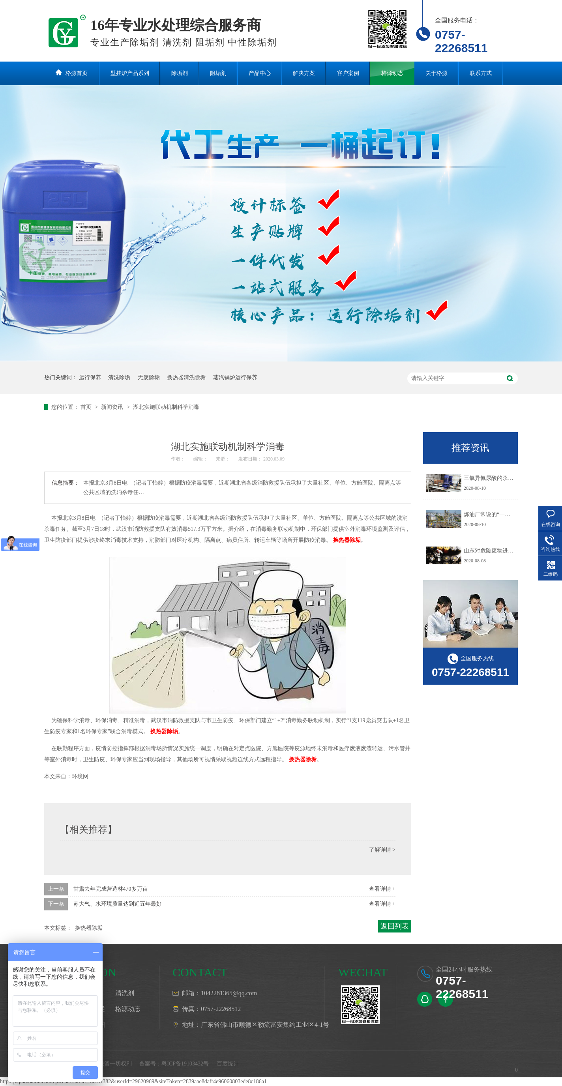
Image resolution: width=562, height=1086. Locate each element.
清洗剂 (124, 993)
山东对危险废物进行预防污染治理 (505, 551)
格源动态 (392, 73)
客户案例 (348, 73)
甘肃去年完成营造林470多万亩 (110, 889)
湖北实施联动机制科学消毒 (166, 407)
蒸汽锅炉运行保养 (235, 377)
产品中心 (260, 73)
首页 (87, 407)
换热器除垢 (347, 540)
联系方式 (481, 73)
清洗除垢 (119, 377)
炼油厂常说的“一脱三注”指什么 (502, 514)
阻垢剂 (218, 73)
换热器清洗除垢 (186, 377)
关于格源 (436, 73)
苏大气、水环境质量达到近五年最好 (117, 904)
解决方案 (304, 73)
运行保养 (90, 377)
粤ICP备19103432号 (185, 1064)
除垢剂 (179, 73)
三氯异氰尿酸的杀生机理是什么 (502, 478)
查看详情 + (382, 889)
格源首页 (77, 73)
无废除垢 (149, 377)
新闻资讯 (113, 407)
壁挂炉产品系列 (130, 73)
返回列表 (394, 926)
